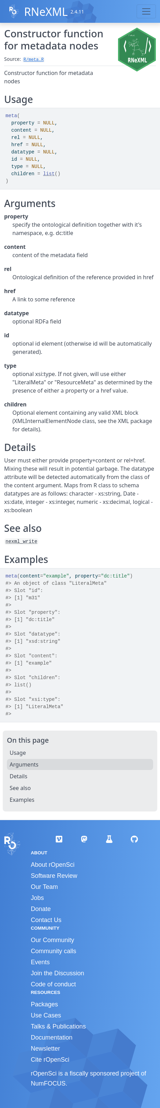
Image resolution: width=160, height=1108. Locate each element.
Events (40, 962)
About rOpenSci (53, 864)
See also (20, 788)
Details (18, 776)
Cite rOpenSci (50, 1059)
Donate (41, 908)
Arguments (24, 764)
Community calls (53, 951)
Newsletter (45, 1048)
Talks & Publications (58, 1026)
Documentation (52, 1037)
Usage (18, 753)
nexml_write (21, 541)
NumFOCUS (48, 1083)
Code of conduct (53, 984)
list (49, 174)
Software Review (54, 875)
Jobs (37, 897)
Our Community (52, 940)
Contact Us (46, 920)
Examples (22, 800)
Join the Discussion (57, 973)
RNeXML (46, 11)
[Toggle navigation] (146, 11)
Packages (44, 1004)
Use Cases (46, 1015)
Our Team (44, 886)
